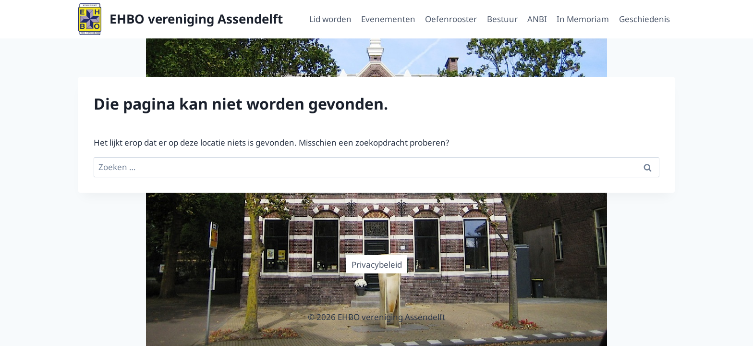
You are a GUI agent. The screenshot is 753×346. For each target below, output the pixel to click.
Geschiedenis (644, 19)
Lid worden (330, 19)
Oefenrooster (451, 19)
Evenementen (388, 19)
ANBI (537, 19)
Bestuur (502, 19)
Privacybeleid (377, 264)
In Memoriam (583, 19)
